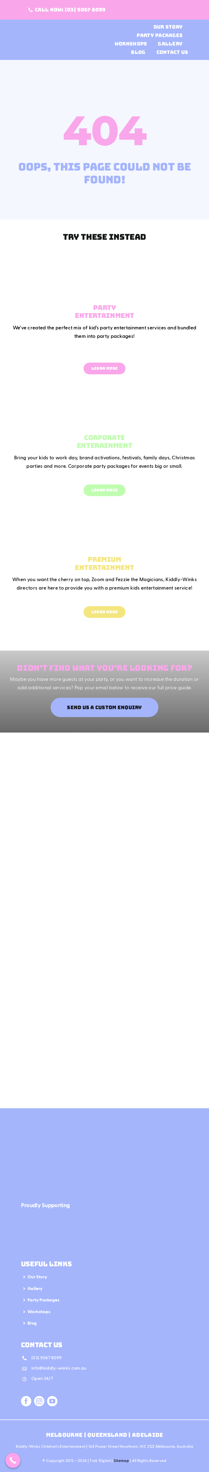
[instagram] (39, 1401)
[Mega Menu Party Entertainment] (104, 254)
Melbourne (65, 1434)
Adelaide (147, 1434)
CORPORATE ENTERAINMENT (105, 441)
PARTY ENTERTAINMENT (104, 311)
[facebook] (26, 1401)
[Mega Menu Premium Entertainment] (104, 506)
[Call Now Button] (12, 1460)
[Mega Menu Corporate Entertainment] (104, 384)
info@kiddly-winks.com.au (58, 1368)
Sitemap (121, 1461)
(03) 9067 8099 (46, 1358)
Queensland (107, 1434)
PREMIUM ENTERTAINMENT (104, 563)
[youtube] (52, 1401)
